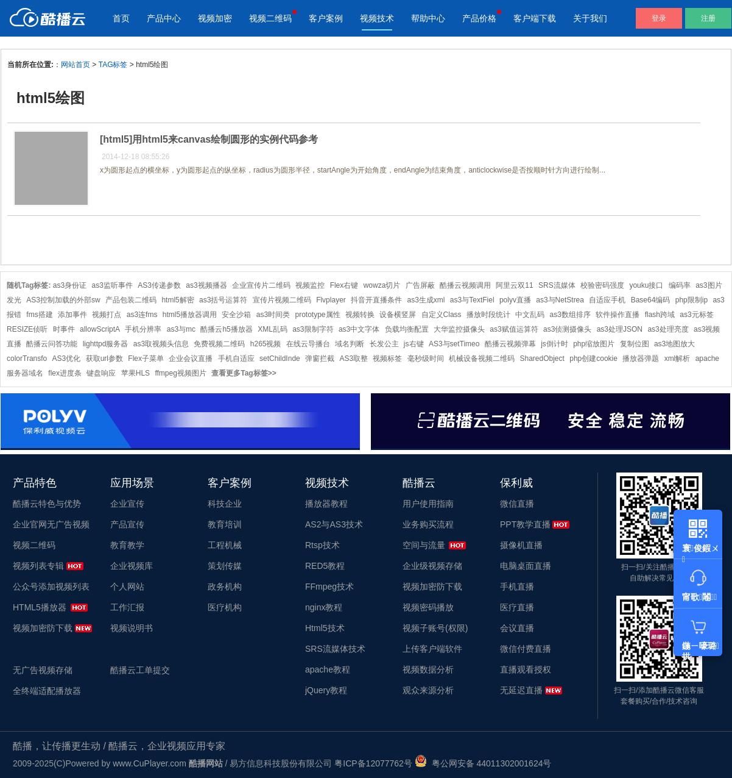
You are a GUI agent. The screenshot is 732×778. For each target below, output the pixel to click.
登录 (659, 18)
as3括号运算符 (223, 300)
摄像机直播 (521, 545)
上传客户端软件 (432, 649)
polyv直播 (515, 300)
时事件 (64, 329)
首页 (121, 18)
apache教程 (327, 669)
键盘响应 (101, 373)
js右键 (414, 344)
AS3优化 (66, 358)
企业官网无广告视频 (51, 524)
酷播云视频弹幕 (510, 344)
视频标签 (387, 358)
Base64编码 (650, 300)
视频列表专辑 (38, 566)
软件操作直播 (617, 314)
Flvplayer (331, 300)
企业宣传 (127, 504)
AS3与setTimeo (454, 344)
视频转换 (360, 314)
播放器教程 (326, 504)
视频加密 (215, 18)
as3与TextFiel (472, 300)
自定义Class (441, 314)
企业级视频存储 (432, 566)
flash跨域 (660, 314)
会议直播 (517, 628)
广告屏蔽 (420, 285)
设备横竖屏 (397, 314)
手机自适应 (236, 358)
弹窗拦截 (319, 358)
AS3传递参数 (159, 285)
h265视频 (265, 344)
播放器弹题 (640, 358)
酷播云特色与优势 (47, 504)
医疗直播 (517, 607)
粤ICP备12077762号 (373, 763)
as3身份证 (69, 285)
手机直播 (517, 586)
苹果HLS (135, 373)
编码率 (680, 285)
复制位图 (634, 344)
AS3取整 (353, 358)
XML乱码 (272, 329)
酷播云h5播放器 (226, 329)
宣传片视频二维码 (282, 300)
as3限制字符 (312, 329)
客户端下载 (534, 18)
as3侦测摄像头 (567, 329)
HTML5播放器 (39, 607)
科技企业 (225, 504)
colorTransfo (27, 358)
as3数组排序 (570, 314)
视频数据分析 (428, 669)
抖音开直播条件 (376, 300)
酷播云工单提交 (140, 670)
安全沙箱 (236, 314)
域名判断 (349, 344)
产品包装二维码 (131, 300)
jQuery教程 (326, 690)
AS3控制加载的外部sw (63, 300)
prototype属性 (317, 314)
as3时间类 (273, 314)
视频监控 (310, 285)
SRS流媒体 (556, 285)
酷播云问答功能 (51, 344)
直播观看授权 (525, 669)
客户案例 (326, 18)
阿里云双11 (514, 285)
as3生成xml (426, 300)
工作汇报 (127, 607)
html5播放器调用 (190, 314)
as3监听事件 (112, 285)
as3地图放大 (674, 344)
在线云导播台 (308, 344)
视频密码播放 (428, 607)
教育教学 (127, 545)
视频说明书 (131, 628)
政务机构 (225, 586)
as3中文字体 (359, 329)
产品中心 (164, 18)
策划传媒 (225, 566)
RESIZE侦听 (27, 329)
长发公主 (384, 344)
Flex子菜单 (146, 358)
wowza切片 (382, 285)
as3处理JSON (619, 329)
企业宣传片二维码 (261, 285)
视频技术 (377, 18)
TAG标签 (113, 64)
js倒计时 (554, 344)
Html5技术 (325, 628)
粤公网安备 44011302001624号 (483, 763)
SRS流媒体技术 (335, 649)
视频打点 (106, 314)
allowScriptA (100, 329)
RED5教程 (325, 566)
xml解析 (677, 358)
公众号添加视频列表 (51, 586)
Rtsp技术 (322, 545)
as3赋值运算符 (514, 329)
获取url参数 (104, 358)
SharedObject (541, 358)
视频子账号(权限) (435, 628)
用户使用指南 (428, 504)
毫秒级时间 (425, 358)
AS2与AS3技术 (334, 524)
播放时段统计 (488, 314)
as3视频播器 (206, 285)
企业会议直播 (191, 358)
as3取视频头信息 (161, 344)
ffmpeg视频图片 (180, 373)
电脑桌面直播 (525, 566)
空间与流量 (424, 545)
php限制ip (691, 300)
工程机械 (225, 545)
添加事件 (72, 314)
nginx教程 (323, 607)
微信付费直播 (525, 649)
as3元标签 (696, 314)
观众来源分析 (428, 690)
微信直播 (517, 504)
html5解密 (177, 300)
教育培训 (225, 524)
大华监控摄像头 (459, 329)
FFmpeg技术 (329, 586)
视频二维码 (270, 18)
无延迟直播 (521, 690)
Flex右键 (344, 285)
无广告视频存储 (42, 670)
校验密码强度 (602, 285)
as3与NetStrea (560, 300)
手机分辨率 (143, 329)
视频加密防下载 (42, 628)
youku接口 (646, 285)
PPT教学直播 (525, 524)
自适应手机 (607, 300)
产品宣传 (127, 524)
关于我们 (590, 18)
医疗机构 (225, 607)
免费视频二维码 (219, 344)
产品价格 (479, 18)
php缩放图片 (593, 344)
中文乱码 (529, 314)
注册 (708, 18)
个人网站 (127, 586)
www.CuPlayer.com (149, 763)
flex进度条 (65, 373)
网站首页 (75, 64)
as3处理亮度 (667, 329)
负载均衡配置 (407, 329)
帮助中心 (428, 18)
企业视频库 (131, 566)
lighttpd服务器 (105, 344)
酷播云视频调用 (465, 285)
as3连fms (142, 314)
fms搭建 (39, 314)
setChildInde (279, 358)
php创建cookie (593, 358)
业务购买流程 (428, 524)
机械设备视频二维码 (482, 358)
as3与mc (181, 329)
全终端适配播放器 (47, 691)
